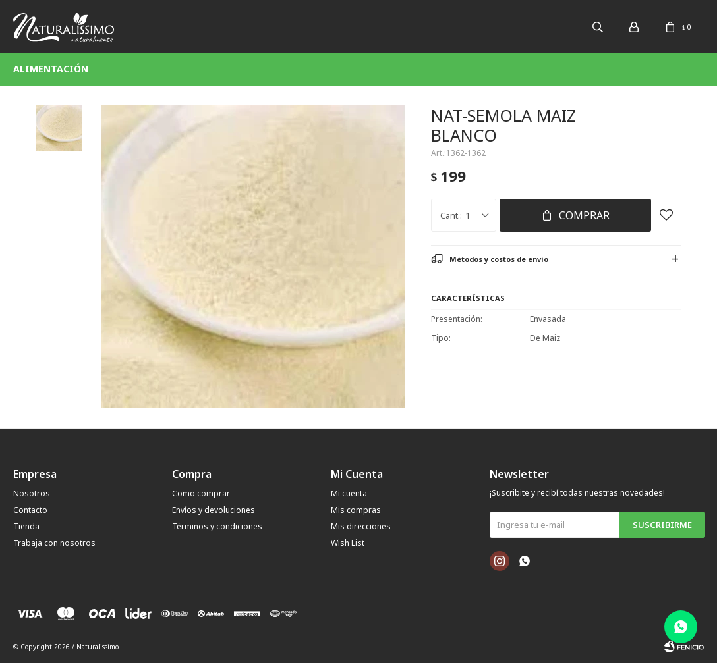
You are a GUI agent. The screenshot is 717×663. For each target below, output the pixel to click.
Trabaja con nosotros (54, 542)
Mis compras (356, 510)
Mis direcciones (361, 526)
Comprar (584, 215)
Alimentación (50, 69)
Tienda (26, 526)
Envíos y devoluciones (213, 510)
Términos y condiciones (217, 526)
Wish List (347, 542)
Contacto (30, 510)
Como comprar (201, 493)
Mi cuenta (349, 493)
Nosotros (31, 493)
